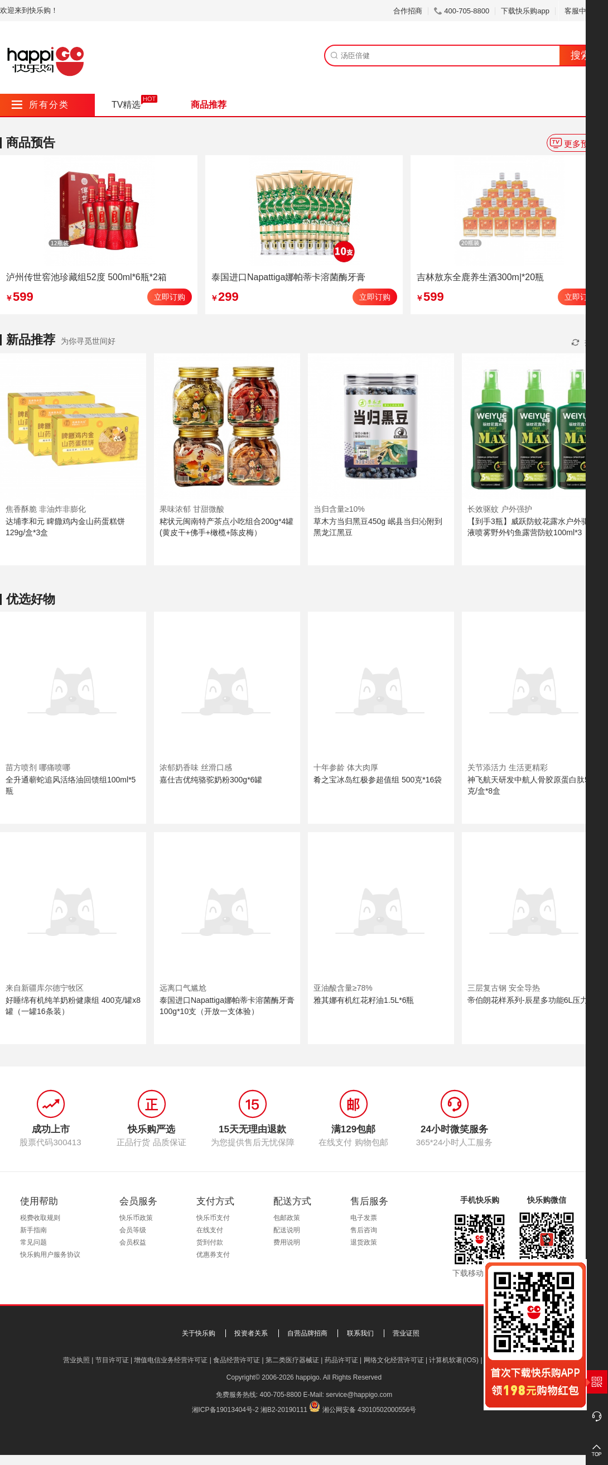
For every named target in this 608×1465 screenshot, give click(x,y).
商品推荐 (208, 104)
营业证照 (406, 1333)
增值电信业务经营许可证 (171, 1360)
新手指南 (33, 1230)
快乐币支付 (213, 1218)
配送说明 (286, 1230)
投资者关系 (251, 1333)
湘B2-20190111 (283, 1410)
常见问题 (33, 1242)
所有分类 (40, 104)
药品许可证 (341, 1360)
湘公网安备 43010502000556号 (369, 1410)
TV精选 (126, 104)
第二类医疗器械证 (292, 1360)
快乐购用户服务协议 (50, 1255)
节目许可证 (112, 1360)
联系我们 (360, 1333)
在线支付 (209, 1230)
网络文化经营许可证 (394, 1360)
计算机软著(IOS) (454, 1360)
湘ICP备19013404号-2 (225, 1410)
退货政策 (363, 1242)
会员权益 (132, 1242)
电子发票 (363, 1218)
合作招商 (407, 11)
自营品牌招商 (307, 1333)
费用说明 (286, 1242)
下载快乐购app (525, 11)
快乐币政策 (136, 1218)
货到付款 (209, 1242)
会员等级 (132, 1230)
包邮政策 (286, 1218)
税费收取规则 (40, 1218)
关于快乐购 (198, 1333)
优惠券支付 (213, 1255)
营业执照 (76, 1360)
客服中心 (583, 11)
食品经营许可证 (236, 1360)
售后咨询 (363, 1230)
